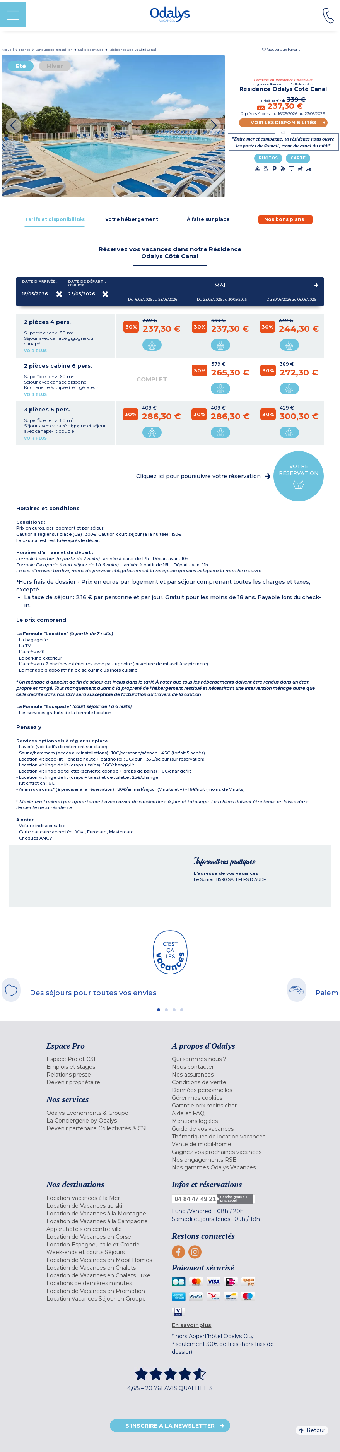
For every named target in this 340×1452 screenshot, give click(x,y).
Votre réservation (298, 476)
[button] (281, 49)
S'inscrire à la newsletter (170, 1425)
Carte (298, 158)
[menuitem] (107, 1059)
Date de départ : (87, 283)
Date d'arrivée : (40, 282)
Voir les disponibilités (283, 122)
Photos (268, 158)
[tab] (54, 219)
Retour (312, 1430)
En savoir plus (191, 1325)
